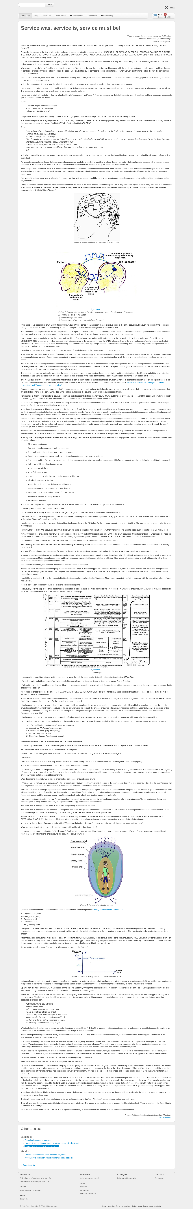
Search (49, 5)
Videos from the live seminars (30, 1190)
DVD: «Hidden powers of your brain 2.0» (34, 1181)
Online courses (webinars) (89, 1178)
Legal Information (108, 1206)
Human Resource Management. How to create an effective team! (52, 1143)
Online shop (107, 16)
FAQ (36, 16)
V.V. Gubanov (165, 1118)
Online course (60, 16)
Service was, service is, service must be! (42, 1146)
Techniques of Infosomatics (126, 1178)
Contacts (157, 1206)
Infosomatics (84, 1190)
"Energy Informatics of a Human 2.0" (107, 910)
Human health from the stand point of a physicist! (45, 1155)
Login (172, 7)
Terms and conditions (123, 1206)
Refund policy (137, 1206)
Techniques (46, 16)
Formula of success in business (38, 1140)
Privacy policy (148, 1206)
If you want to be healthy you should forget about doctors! (49, 1158)
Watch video (76, 16)
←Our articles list (28, 1165)
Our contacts (92, 16)
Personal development (88, 1194)
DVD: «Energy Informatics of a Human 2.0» (35, 1178)
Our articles (25, 16)
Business (83, 1187)
